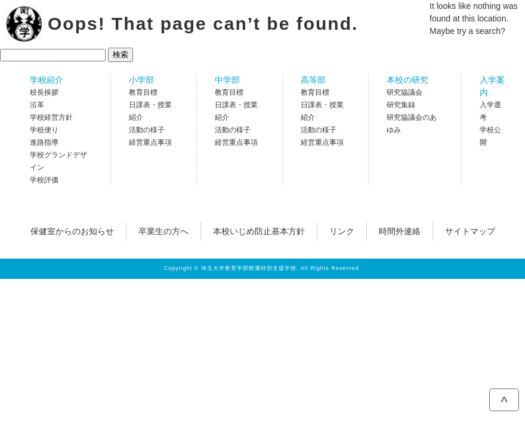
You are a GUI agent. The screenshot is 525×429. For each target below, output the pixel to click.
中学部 (227, 80)
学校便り (44, 130)
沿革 (37, 105)
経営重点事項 (150, 142)
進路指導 (44, 142)
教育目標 (143, 92)
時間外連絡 (400, 231)
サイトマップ (470, 231)
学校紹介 (46, 80)
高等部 (313, 80)
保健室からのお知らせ (72, 231)
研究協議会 (404, 92)
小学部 (141, 80)
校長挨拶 (44, 92)
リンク (341, 231)
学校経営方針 (51, 117)
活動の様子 (147, 130)
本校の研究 (407, 80)
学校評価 (44, 180)
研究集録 (401, 105)
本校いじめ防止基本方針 (259, 231)
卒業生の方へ (163, 231)
